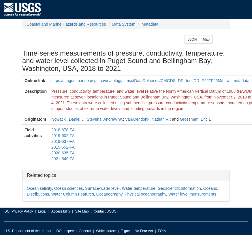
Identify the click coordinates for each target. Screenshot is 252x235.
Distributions (38, 194)
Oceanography (109, 194)
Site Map (82, 211)
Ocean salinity (39, 188)
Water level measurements (192, 194)
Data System (123, 24)
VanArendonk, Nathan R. (147, 119)
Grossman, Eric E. (196, 119)
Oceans (210, 188)
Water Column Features (72, 194)
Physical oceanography (145, 194)
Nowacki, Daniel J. (67, 119)
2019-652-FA (63, 147)
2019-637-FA (63, 141)
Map (206, 39)
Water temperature (138, 188)
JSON (192, 39)
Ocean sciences (68, 188)
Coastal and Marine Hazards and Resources (66, 24)
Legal (42, 211)
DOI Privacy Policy (18, 211)
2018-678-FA (63, 130)
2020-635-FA (63, 153)
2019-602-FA (63, 135)
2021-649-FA (63, 158)
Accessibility (60, 211)
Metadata (150, 24)
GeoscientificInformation (179, 188)
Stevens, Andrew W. (105, 119)
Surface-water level (102, 188)
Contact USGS (105, 211)
